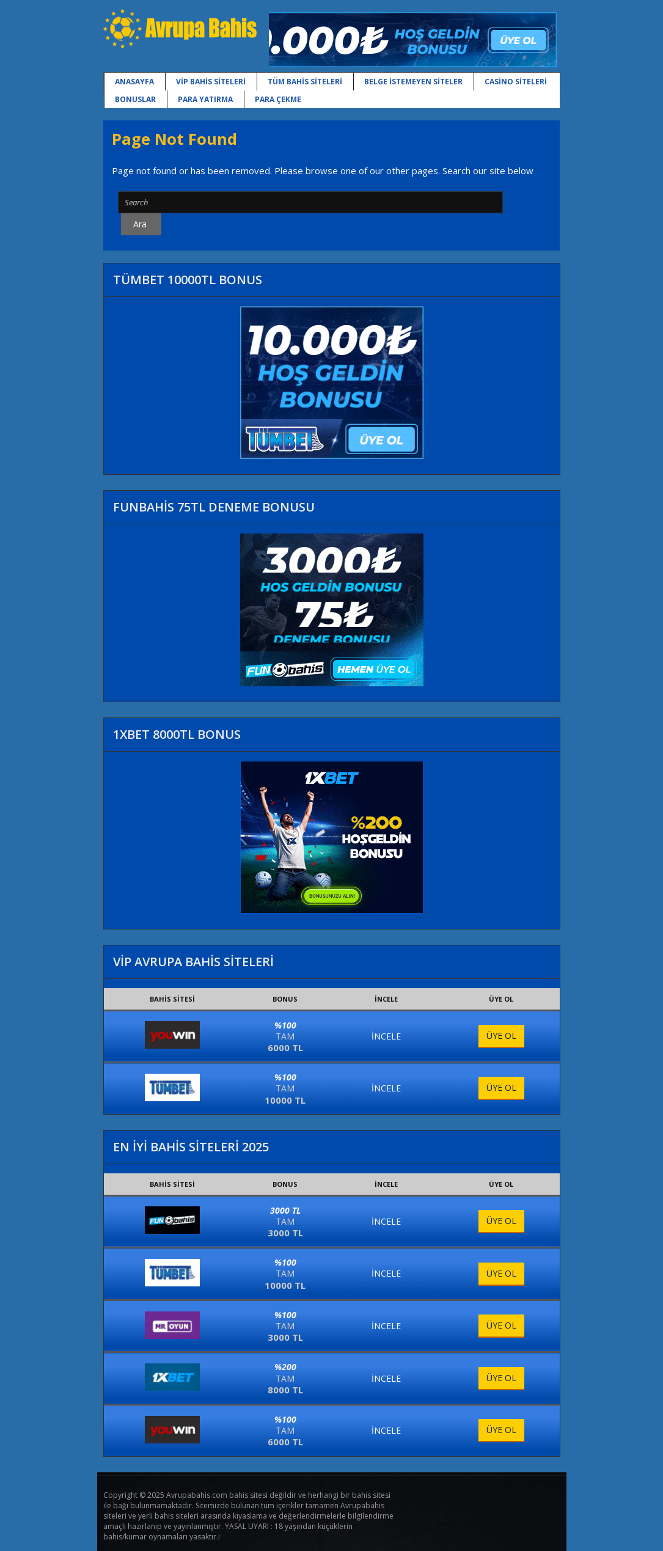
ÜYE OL (501, 1035)
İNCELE (386, 1036)
